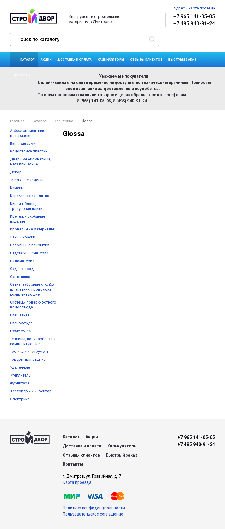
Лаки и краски (22, 237)
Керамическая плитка (29, 196)
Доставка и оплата (74, 59)
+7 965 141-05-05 (194, 16)
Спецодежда (21, 323)
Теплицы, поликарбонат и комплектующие (33, 341)
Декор (16, 172)
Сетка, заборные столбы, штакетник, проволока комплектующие (33, 289)
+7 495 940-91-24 (194, 23)
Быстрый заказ (182, 59)
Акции (46, 59)
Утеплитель (20, 375)
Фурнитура (19, 383)
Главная (17, 121)
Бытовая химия (24, 143)
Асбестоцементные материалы (27, 133)
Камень (16, 188)
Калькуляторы (111, 59)
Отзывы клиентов (146, 59)
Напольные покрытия (29, 245)
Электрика (63, 121)
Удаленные (20, 367)
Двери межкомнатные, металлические (30, 161)
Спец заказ (20, 315)
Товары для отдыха (27, 359)
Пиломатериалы (25, 261)
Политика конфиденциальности (94, 508)
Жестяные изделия (27, 180)
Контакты (21, 75)
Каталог (27, 59)
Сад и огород (22, 269)
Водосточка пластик (28, 151)
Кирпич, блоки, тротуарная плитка (27, 206)
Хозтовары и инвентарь (32, 391)
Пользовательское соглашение (93, 514)
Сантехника (20, 276)
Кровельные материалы (32, 229)
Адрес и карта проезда (194, 8)
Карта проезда (77, 482)
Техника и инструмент (29, 351)
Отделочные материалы (32, 253)
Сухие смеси (21, 331)
